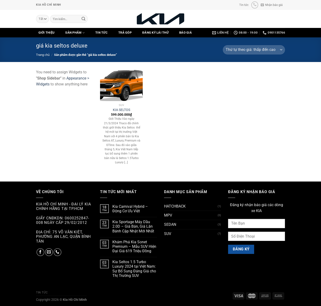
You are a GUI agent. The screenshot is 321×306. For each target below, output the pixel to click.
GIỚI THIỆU (46, 32)
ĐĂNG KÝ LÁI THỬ (155, 32)
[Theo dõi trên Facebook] (40, 252)
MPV (168, 215)
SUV (167, 233)
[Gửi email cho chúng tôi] (49, 252)
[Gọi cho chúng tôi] (254, 4)
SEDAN (170, 224)
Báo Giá (185, 32)
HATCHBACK (175, 206)
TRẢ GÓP (125, 32)
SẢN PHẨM (75, 33)
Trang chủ (43, 55)
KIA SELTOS (121, 110)
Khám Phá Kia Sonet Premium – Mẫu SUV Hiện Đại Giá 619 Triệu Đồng (134, 246)
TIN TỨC (101, 32)
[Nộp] (83, 19)
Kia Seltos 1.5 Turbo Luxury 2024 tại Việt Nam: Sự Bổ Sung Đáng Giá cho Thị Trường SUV (134, 269)
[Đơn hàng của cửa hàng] (254, 49)
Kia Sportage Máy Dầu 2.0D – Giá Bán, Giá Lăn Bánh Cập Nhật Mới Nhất (133, 226)
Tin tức (244, 5)
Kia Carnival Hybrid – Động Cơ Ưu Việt (130, 208)
